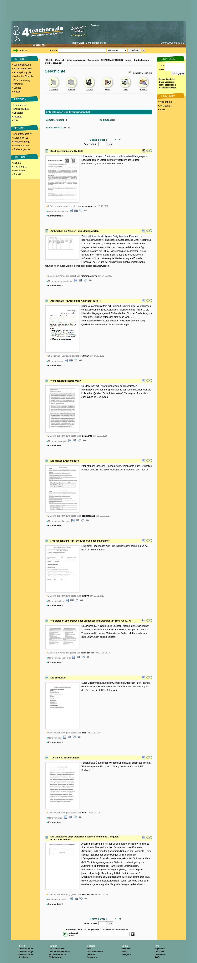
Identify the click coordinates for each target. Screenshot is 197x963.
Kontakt (17, 162)
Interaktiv (18, 84)
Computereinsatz (55, 120)
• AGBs (161, 109)
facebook (125, 949)
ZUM (89, 949)
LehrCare (91, 954)
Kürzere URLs (20, 138)
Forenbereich (20, 105)
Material (71, 89)
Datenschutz (160, 954)
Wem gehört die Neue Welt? (65, 381)
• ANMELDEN (164, 105)
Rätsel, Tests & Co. (56, 127)
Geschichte (93, 60)
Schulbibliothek (21, 109)
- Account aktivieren (167, 88)
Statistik (17, 174)
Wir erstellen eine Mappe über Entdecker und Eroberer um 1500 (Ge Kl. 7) (90, 620)
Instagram (126, 954)
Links (125, 89)
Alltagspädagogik (22, 72)
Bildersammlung (21, 80)
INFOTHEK (19, 99)
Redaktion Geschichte (142, 73)
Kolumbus (105, 120)
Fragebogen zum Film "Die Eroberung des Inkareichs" (80, 540)
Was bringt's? (20, 166)
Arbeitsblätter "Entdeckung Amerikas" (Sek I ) (75, 301)
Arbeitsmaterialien (22, 68)
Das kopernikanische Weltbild (66, 151)
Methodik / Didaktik (23, 76)
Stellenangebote (21, 149)
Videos (16, 91)
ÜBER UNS (19, 157)
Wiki (15, 120)
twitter (124, 952)
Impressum (160, 949)
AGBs (157, 957)
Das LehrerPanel (56, 949)
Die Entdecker (58, 677)
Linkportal (18, 113)
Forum (89, 89)
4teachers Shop (25, 949)
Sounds (17, 88)
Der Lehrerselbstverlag (59, 952)
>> (120, 139)
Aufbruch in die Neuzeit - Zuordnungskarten (74, 231)
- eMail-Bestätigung (167, 85)
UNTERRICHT (21, 58)
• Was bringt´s (164, 102)
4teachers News (25, 954)
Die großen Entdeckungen (64, 460)
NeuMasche (92, 957)
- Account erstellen (166, 79)
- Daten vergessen (166, 82)
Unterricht (60, 60)
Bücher (143, 89)
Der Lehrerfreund (95, 952)
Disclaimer (160, 952)
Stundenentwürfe (22, 64)
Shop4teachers (22, 134)
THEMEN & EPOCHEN (112, 60)
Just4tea (17, 116)
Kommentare (54, 216)
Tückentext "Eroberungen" (65, 757)
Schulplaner (23, 957)
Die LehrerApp (55, 957)
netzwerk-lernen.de (57, 954)
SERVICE (18, 128)
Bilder (107, 89)
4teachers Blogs (21, 141)
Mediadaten (19, 170)
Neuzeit (128, 60)
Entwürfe (53, 89)
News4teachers (21, 145)
